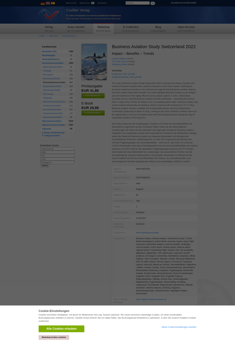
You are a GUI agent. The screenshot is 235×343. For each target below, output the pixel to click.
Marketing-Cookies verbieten (54, 337)
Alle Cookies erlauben (61, 328)
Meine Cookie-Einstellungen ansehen (179, 327)
